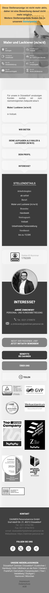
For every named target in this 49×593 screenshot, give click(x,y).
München (29, 576)
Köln (14, 568)
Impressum (24, 581)
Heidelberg (19, 573)
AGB (24, 586)
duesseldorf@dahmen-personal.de (28, 531)
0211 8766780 (26, 525)
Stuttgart (30, 573)
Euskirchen (40, 565)
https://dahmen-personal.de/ (30, 534)
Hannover (19, 576)
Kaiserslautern (32, 571)
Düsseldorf (28, 565)
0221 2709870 (28, 320)
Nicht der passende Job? (24, 342)
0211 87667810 (26, 528)
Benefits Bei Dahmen (24, 355)
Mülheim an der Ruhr (27, 568)
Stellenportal (30, 21)
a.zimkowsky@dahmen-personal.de (27, 324)
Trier (42, 571)
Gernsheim (19, 571)
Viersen (42, 568)
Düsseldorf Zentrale (12, 565)
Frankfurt (8, 571)
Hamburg (6, 568)
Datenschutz (24, 584)
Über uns (25, 365)
